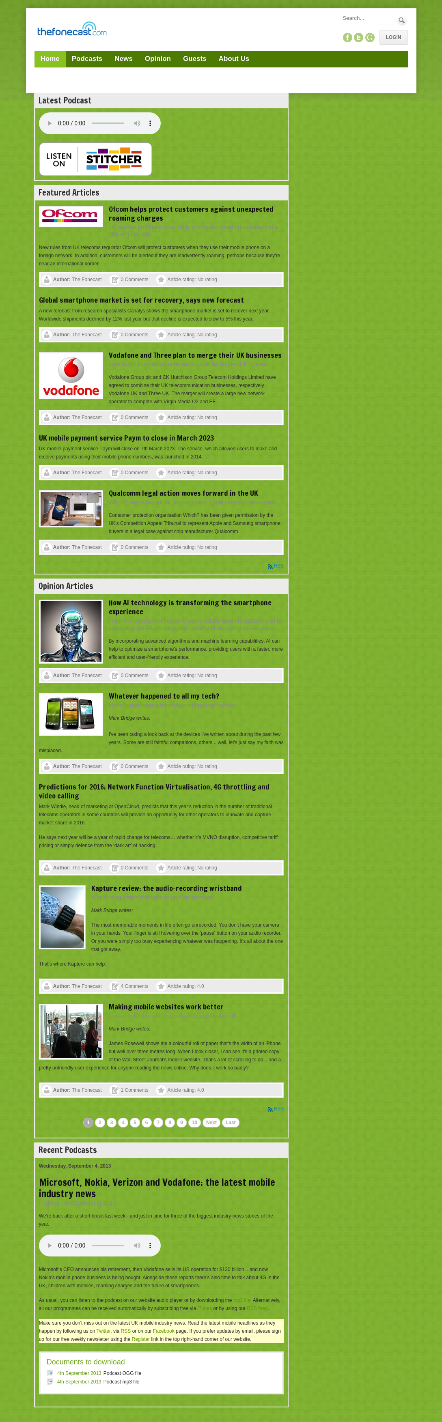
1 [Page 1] (88, 1122)
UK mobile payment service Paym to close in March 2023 (126, 437)
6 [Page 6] (146, 1122)
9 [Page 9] (181, 1122)
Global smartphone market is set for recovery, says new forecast (141, 300)
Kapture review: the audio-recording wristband (166, 888)
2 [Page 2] (100, 1122)
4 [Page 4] (123, 1122)
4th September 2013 (79, 1373)
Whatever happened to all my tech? (164, 696)
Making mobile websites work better (166, 1006)
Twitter (104, 1331)
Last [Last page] (231, 1122)
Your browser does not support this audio (100, 123)
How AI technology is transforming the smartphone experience (190, 607)
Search (402, 20)
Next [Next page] (211, 1122)
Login (393, 37)
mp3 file (241, 1300)
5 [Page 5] (135, 1122)
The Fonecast (86, 279)
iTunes (205, 1308)
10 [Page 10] (194, 1122)
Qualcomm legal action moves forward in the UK (183, 493)
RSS (279, 566)
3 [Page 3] (111, 1122)
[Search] (369, 18)
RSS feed (257, 1308)
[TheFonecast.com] (71, 30)
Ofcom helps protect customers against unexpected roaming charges (191, 213)
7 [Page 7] (158, 1122)
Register (141, 1339)
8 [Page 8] (169, 1122)
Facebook (164, 1331)
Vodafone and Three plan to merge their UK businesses (195, 355)
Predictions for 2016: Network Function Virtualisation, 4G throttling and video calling (154, 791)
